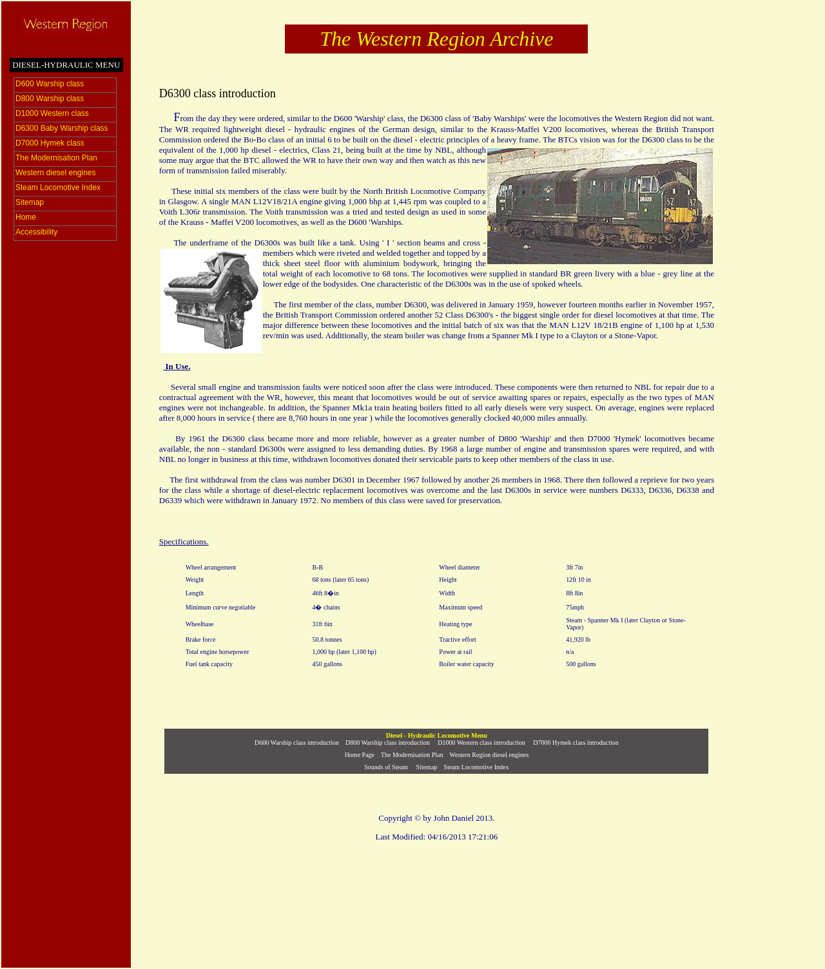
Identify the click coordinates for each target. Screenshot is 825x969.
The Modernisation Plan (412, 754)
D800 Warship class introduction (387, 742)
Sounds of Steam (386, 767)
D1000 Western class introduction (481, 742)
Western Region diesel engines (489, 754)
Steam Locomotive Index (476, 767)
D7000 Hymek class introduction (575, 742)
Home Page (359, 754)
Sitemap (425, 767)
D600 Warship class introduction (297, 742)
